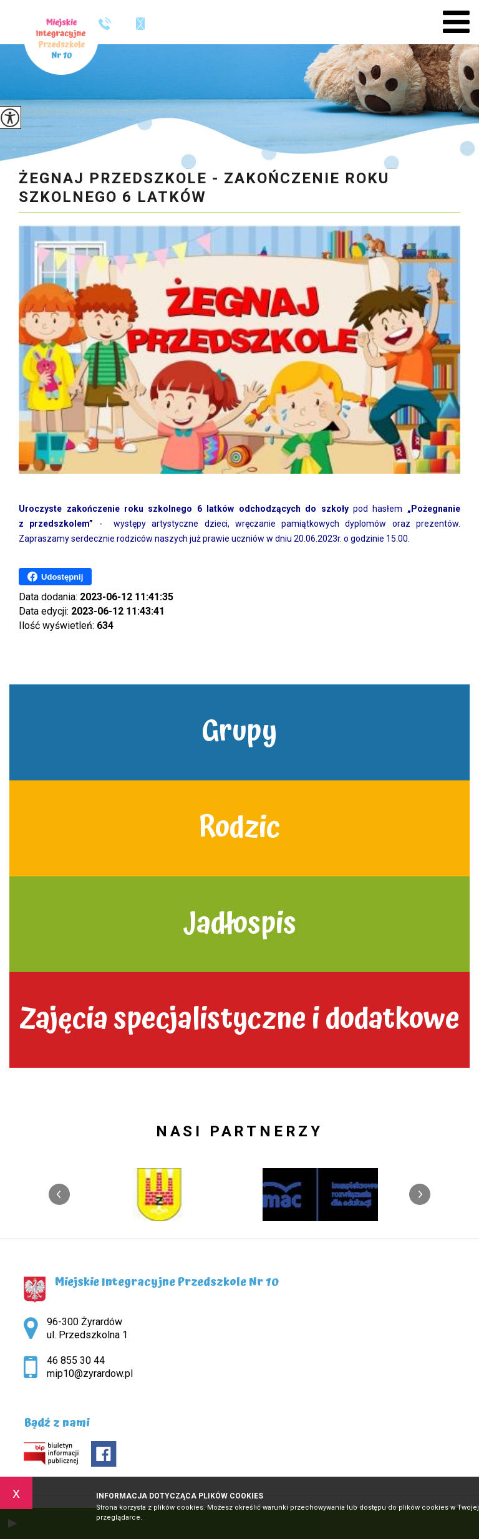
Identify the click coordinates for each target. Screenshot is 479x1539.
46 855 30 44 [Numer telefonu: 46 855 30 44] (76, 1360)
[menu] (456, 22)
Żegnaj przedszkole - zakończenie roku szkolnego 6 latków (204, 188)
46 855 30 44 (105, 23)
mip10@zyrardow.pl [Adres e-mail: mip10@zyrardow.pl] (90, 1373)
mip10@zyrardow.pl (140, 23)
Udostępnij (55, 577)
